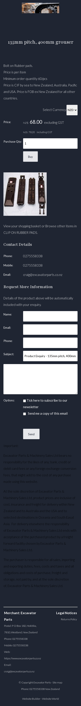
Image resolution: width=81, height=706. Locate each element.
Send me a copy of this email (45, 413)
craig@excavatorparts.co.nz (42, 275)
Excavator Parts (42, 682)
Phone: (7, 256)
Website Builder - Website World (40, 698)
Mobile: (8, 265)
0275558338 (33, 256)
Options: (8, 400)
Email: (7, 274)
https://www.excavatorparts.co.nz (22, 658)
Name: (7, 314)
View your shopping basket (22, 226)
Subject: (8, 354)
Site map (57, 682)
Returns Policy (69, 619)
